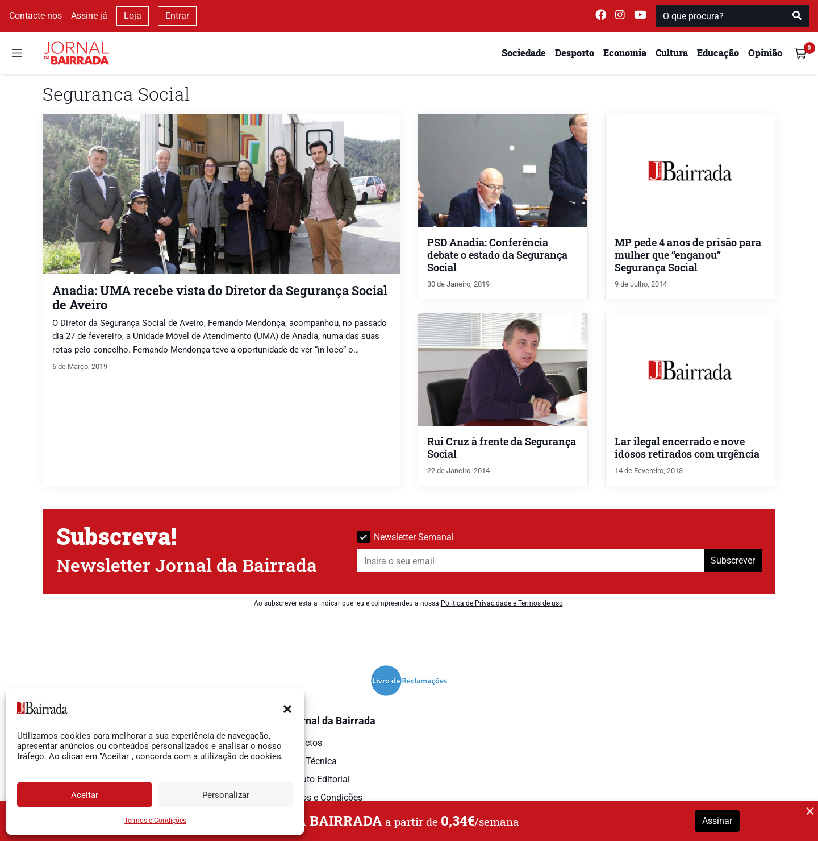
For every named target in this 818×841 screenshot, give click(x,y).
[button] (287, 708)
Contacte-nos (35, 15)
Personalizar (225, 795)
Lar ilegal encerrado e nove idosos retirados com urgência (687, 448)
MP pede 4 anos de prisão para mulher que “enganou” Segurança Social (688, 255)
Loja (132, 15)
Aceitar (84, 795)
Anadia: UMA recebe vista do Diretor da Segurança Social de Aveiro (219, 297)
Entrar (177, 15)
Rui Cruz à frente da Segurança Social (501, 448)
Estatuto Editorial (315, 779)
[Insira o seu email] (530, 560)
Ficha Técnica (309, 761)
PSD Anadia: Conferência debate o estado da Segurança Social (497, 255)
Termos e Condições (155, 821)
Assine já (89, 15)
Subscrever (733, 560)
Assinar (717, 820)
